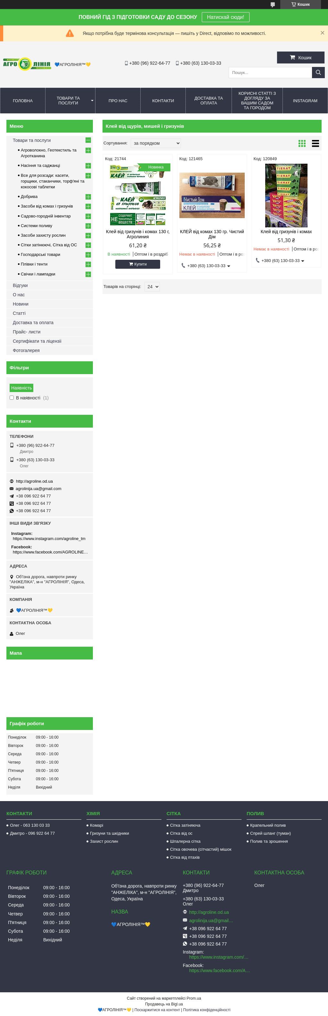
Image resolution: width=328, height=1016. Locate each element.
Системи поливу (36, 225)
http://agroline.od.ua (34, 481)
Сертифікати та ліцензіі (37, 341)
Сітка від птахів (185, 857)
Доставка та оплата (208, 100)
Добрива (29, 196)
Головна (23, 100)
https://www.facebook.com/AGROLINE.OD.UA (50, 552)
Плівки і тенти (34, 264)
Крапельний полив (268, 825)
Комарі (96, 825)
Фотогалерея (26, 350)
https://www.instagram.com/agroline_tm (49, 538)
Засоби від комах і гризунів (47, 206)
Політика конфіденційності (207, 1010)
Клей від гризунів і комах (286, 231)
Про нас (118, 100)
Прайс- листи (26, 331)
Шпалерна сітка (185, 841)
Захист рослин (104, 841)
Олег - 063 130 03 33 (30, 825)
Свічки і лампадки (38, 274)
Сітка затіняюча (185, 825)
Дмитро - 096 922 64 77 (32, 833)
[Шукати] (318, 72)
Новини (21, 304)
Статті (19, 313)
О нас (19, 294)
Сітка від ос (181, 833)
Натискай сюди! (225, 17)
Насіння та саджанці (40, 165)
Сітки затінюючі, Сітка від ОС (49, 244)
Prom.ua (194, 998)
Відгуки (20, 285)
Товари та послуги (68, 100)
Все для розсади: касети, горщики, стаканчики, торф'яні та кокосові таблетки (52, 181)
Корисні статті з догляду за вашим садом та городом (257, 100)
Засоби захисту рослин (43, 235)
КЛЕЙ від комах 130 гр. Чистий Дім (212, 234)
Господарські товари (40, 254)
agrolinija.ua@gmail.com (39, 488)
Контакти (163, 100)
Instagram (305, 100)
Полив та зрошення (269, 841)
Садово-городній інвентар (46, 216)
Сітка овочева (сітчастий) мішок (200, 849)
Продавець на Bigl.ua (164, 1004)
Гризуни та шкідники (109, 833)
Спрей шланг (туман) (270, 833)
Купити (141, 264)
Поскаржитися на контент (157, 1010)
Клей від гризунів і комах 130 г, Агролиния (137, 234)
